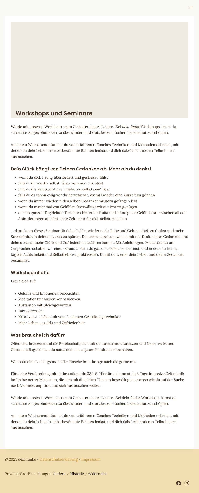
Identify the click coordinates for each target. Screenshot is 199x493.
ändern (59, 473)
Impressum (90, 459)
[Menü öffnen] (190, 8)
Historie (77, 473)
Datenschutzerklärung (59, 459)
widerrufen (97, 473)
